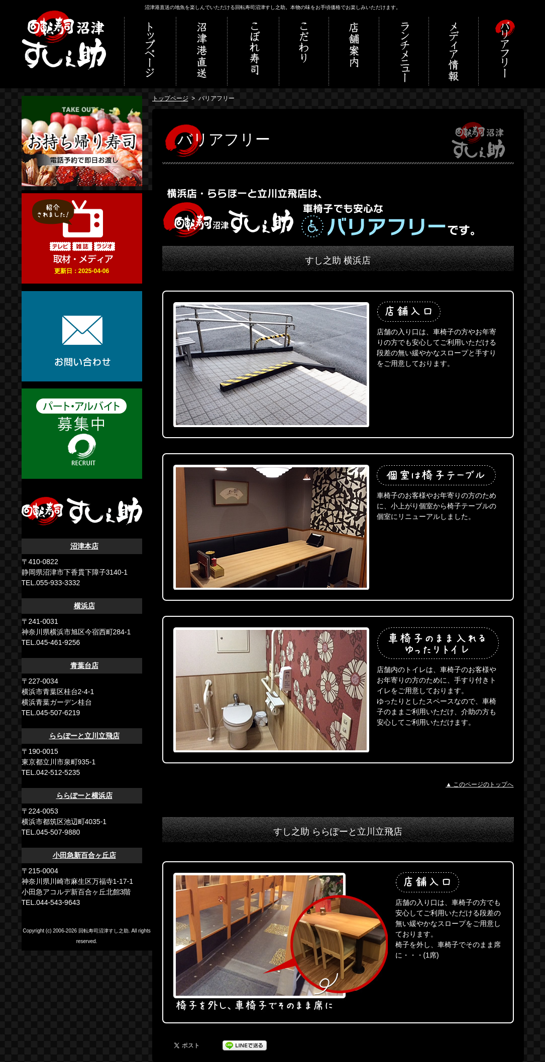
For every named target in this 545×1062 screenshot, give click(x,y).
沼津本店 (84, 546)
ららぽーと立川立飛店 (84, 736)
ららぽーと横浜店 (84, 795)
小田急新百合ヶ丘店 (84, 855)
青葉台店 (84, 665)
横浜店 (84, 606)
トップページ (170, 98)
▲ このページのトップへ (479, 784)
